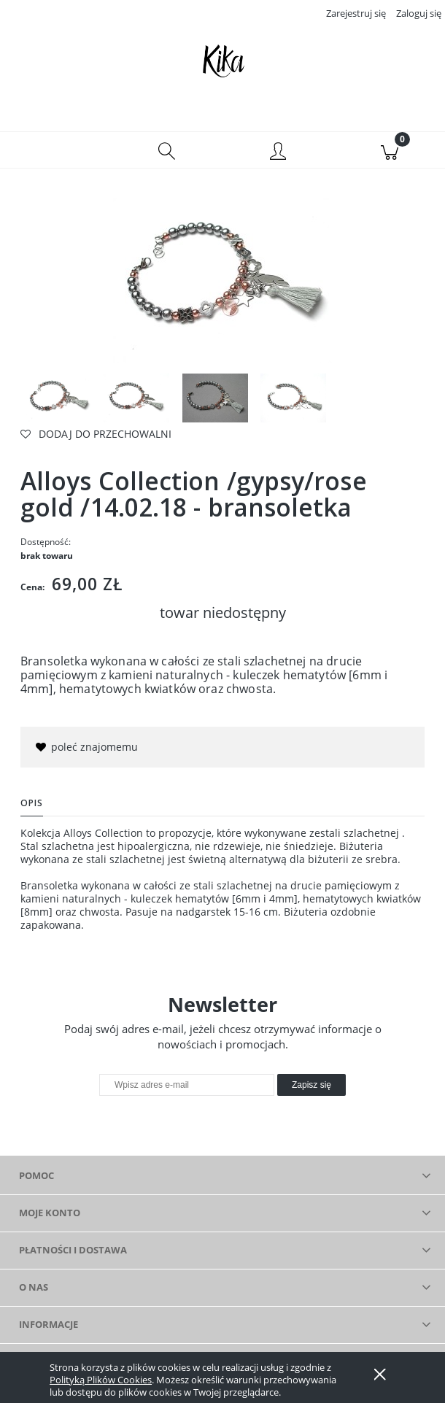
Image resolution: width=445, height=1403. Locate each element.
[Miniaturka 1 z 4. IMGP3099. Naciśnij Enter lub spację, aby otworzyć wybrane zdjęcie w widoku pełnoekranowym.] (58, 398)
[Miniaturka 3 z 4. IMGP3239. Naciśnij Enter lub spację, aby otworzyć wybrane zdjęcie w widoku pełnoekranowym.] (215, 398)
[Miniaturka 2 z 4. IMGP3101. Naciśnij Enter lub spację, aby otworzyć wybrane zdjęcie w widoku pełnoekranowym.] (136, 398)
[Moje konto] (278, 152)
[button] (56, 150)
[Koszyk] (390, 150)
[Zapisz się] (311, 1086)
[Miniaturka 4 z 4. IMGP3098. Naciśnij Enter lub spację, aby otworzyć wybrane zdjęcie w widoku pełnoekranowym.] (293, 398)
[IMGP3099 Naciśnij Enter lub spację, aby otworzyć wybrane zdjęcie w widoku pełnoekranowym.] (222, 280)
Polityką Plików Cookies (101, 1379)
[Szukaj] (167, 150)
